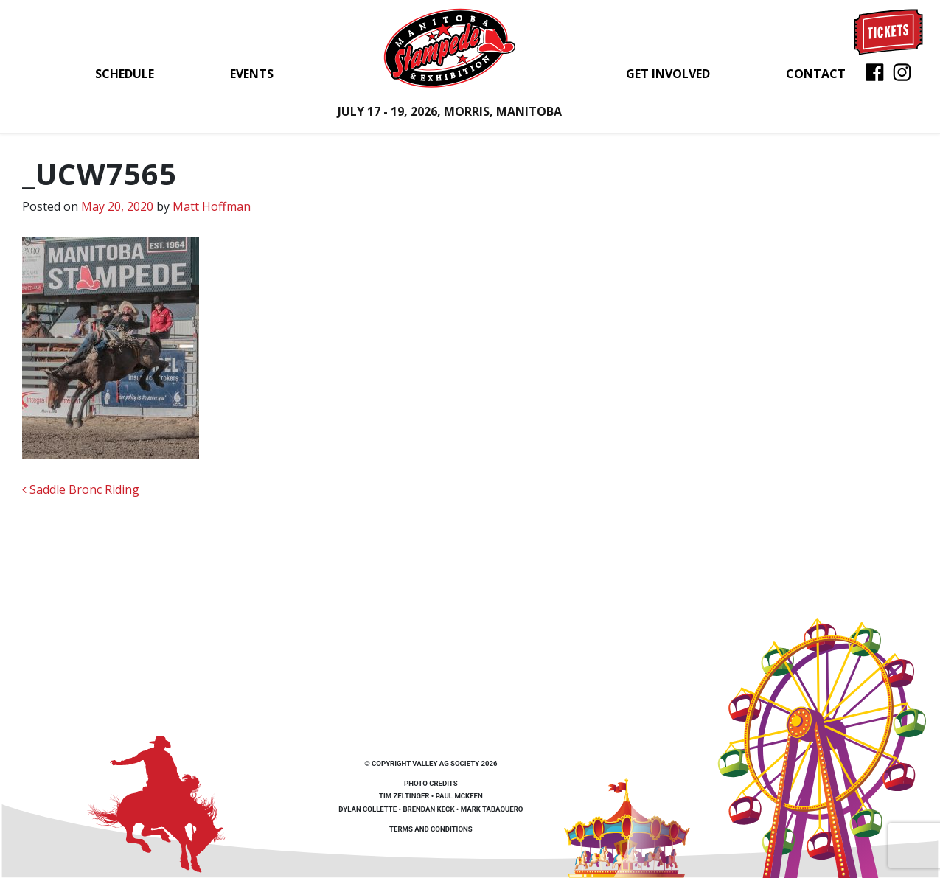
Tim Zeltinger (404, 796)
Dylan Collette (367, 809)
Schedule (124, 74)
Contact (816, 74)
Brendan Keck (428, 809)
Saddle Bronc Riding (80, 489)
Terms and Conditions (431, 829)
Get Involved (668, 74)
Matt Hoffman (212, 206)
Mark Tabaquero (492, 809)
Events (252, 74)
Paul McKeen (459, 796)
